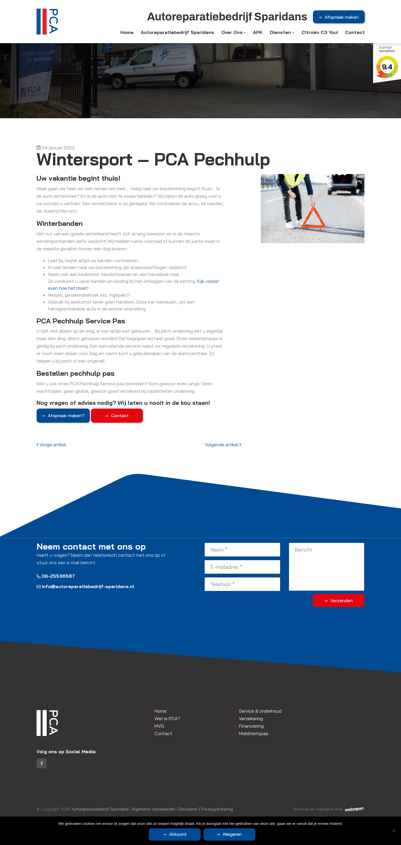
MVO (159, 726)
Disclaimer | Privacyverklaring (205, 808)
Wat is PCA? (167, 718)
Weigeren (232, 834)
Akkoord (177, 834)
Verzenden (341, 600)
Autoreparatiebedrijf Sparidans (177, 32)
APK (258, 32)
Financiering (251, 726)
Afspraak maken (342, 17)
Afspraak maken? (66, 415)
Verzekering (251, 718)
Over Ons (232, 32)
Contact (355, 32)
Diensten (280, 32)
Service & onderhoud (260, 711)
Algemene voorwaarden (153, 808)
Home (127, 32)
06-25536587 (56, 576)
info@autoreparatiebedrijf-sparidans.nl (85, 586)
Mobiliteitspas (253, 733)
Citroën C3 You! (320, 32)
